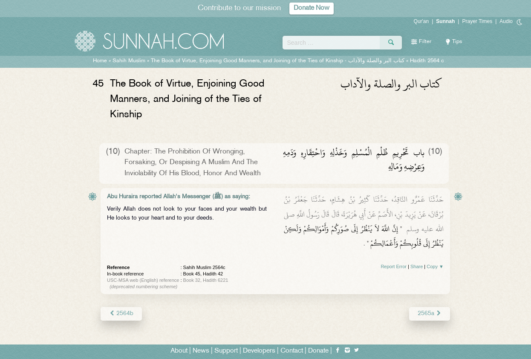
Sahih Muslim (129, 61)
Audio (506, 21)
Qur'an (421, 21)
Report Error (394, 266)
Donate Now (311, 8)
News (201, 351)
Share (416, 266)
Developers (259, 351)
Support (226, 351)
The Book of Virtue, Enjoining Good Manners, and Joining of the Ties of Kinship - (277, 61)
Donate (318, 351)
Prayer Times (477, 21)
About (179, 351)
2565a (430, 313)
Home (100, 61)
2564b (121, 313)
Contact (291, 351)
